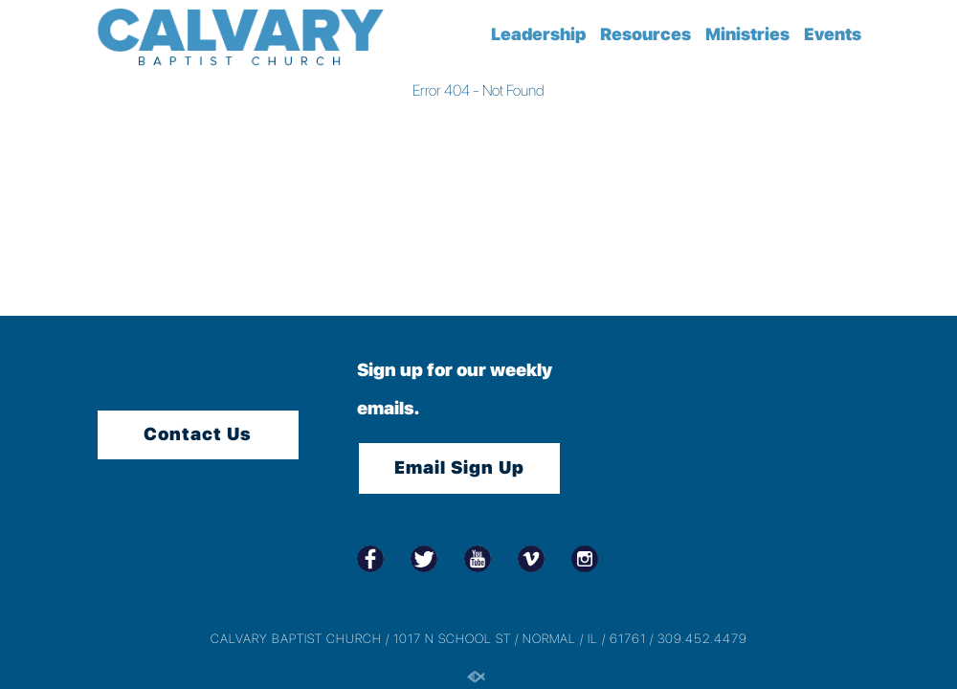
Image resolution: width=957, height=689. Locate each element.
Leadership (538, 34)
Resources (645, 34)
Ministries (747, 34)
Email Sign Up (459, 467)
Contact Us (198, 434)
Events (832, 34)
